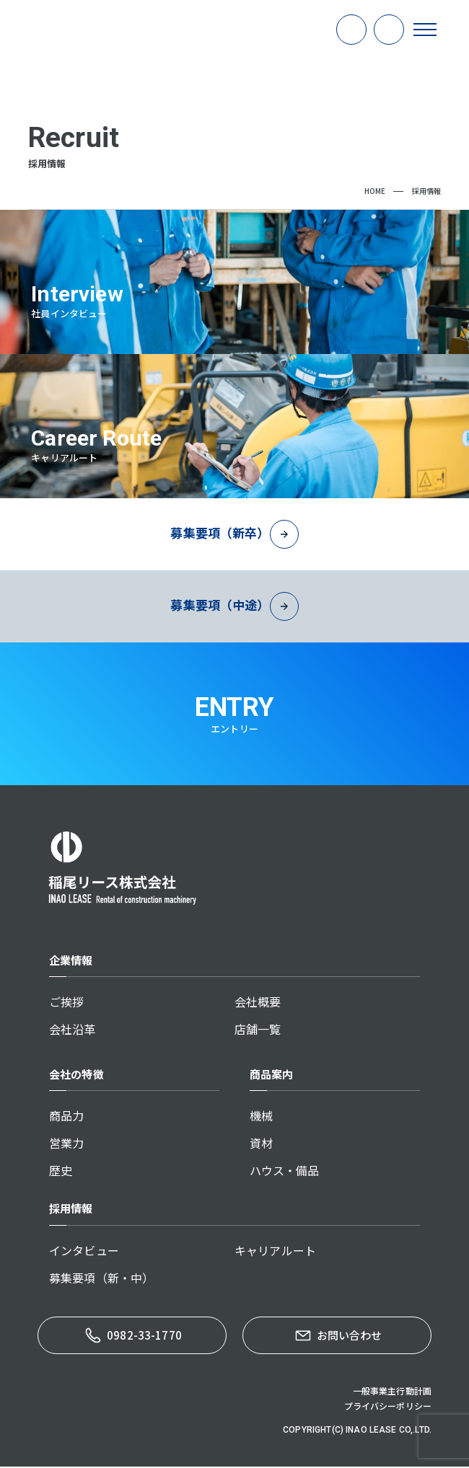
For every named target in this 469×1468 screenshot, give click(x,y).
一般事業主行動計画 (392, 1392)
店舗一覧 (257, 1030)
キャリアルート (275, 1251)
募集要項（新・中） (101, 1279)
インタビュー (84, 1251)
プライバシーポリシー (388, 1407)
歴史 (60, 1171)
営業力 (66, 1144)
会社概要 (257, 1003)
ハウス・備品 (285, 1171)
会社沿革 (72, 1030)
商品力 (66, 1117)
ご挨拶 (66, 1003)
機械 (261, 1117)
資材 (261, 1144)
